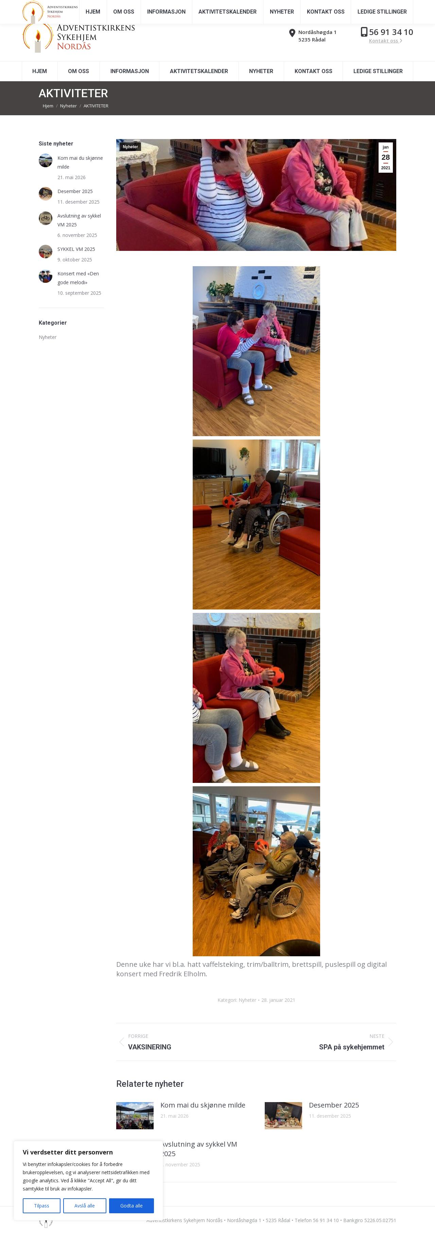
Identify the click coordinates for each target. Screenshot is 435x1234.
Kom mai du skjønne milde (202, 1105)
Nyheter (130, 146)
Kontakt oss (385, 40)
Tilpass (41, 1205)
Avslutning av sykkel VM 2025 (198, 1148)
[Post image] (135, 1115)
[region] (88, 1180)
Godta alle (131, 1205)
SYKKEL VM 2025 (76, 249)
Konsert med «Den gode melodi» (78, 278)
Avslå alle (84, 1205)
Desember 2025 (334, 1105)
